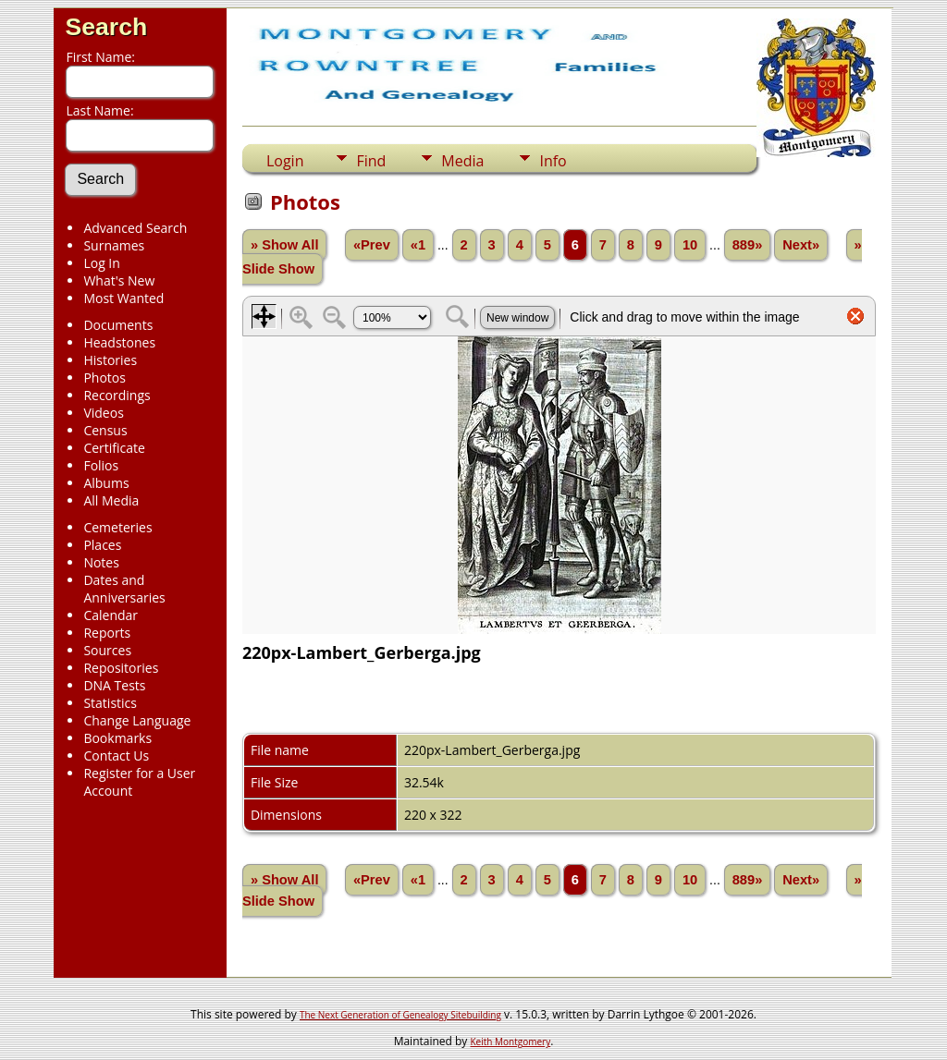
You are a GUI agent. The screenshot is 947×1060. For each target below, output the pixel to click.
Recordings (116, 395)
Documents (118, 325)
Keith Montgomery (511, 1041)
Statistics (110, 703)
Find (371, 161)
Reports (106, 632)
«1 (418, 245)
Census (105, 430)
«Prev (371, 245)
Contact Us (116, 755)
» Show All (285, 245)
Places (102, 545)
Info (552, 161)
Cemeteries (117, 527)
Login (285, 161)
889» (747, 245)
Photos (104, 377)
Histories (110, 360)
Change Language (137, 720)
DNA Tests (114, 685)
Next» (800, 245)
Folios (100, 465)
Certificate (114, 448)
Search (106, 27)
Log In (101, 263)
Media (462, 161)
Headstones (119, 342)
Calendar (110, 615)
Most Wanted (123, 298)
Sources (107, 650)
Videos (103, 412)
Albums (106, 483)
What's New (118, 280)
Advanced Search (135, 228)
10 (690, 245)
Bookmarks (117, 738)
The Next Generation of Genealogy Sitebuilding (400, 1014)
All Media (111, 500)
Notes (101, 562)
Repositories (120, 667)
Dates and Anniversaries (124, 588)
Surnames (113, 245)
